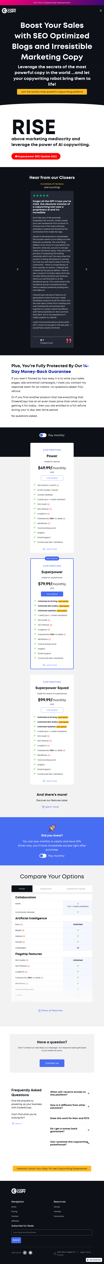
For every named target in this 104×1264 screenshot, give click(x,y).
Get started (52, 478)
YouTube (57, 1211)
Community (59, 1216)
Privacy (60, 1255)
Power (22, 888)
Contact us (52, 1063)
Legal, (82, 1252)
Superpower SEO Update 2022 (36, 156)
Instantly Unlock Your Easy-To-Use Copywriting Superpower (52, 1168)
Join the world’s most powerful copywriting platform (52, 91)
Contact (14, 1216)
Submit (16, 1240)
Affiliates (15, 1221)
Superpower (46, 888)
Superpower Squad (76, 888)
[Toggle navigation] (101, 10)
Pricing (14, 1211)
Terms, (88, 1252)
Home (13, 1207)
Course (57, 1207)
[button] (17, 269)
